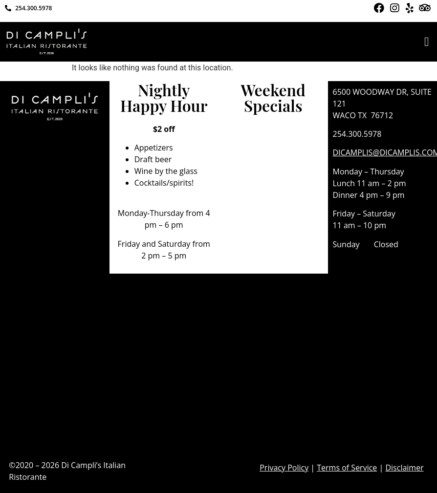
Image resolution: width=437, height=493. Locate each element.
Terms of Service (347, 467)
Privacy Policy (284, 467)
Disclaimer (404, 467)
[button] (426, 41)
